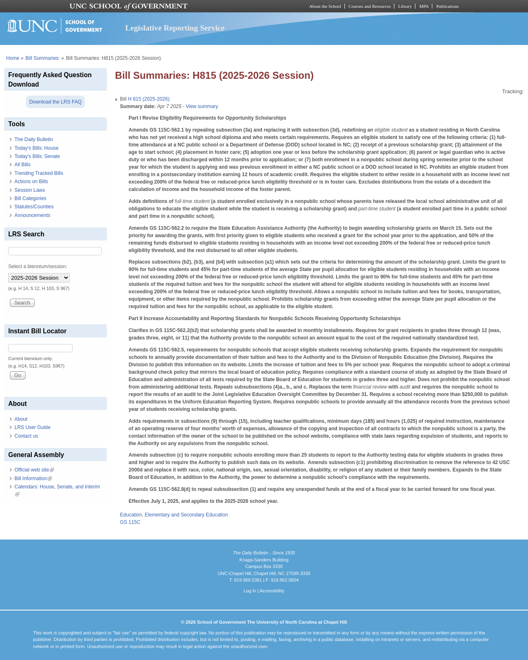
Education (131, 515)
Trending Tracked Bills (38, 173)
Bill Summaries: (43, 58)
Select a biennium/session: (37, 266)
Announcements (32, 215)
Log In (249, 590)
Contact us (26, 436)
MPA (424, 6)
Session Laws (29, 190)
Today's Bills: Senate (37, 156)
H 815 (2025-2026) (149, 99)
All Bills (22, 164)
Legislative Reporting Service (174, 28)
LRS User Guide (32, 427)
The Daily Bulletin (33, 139)
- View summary (200, 106)
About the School (325, 6)
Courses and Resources (370, 6)
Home (12, 58)
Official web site (34, 470)
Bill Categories (30, 198)
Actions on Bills (31, 181)
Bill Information (33, 478)
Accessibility (271, 590)
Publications (447, 6)
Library (405, 6)
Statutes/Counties (34, 207)
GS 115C (130, 522)
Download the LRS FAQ (55, 102)
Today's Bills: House (36, 148)
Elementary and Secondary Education (186, 515)
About (20, 419)
